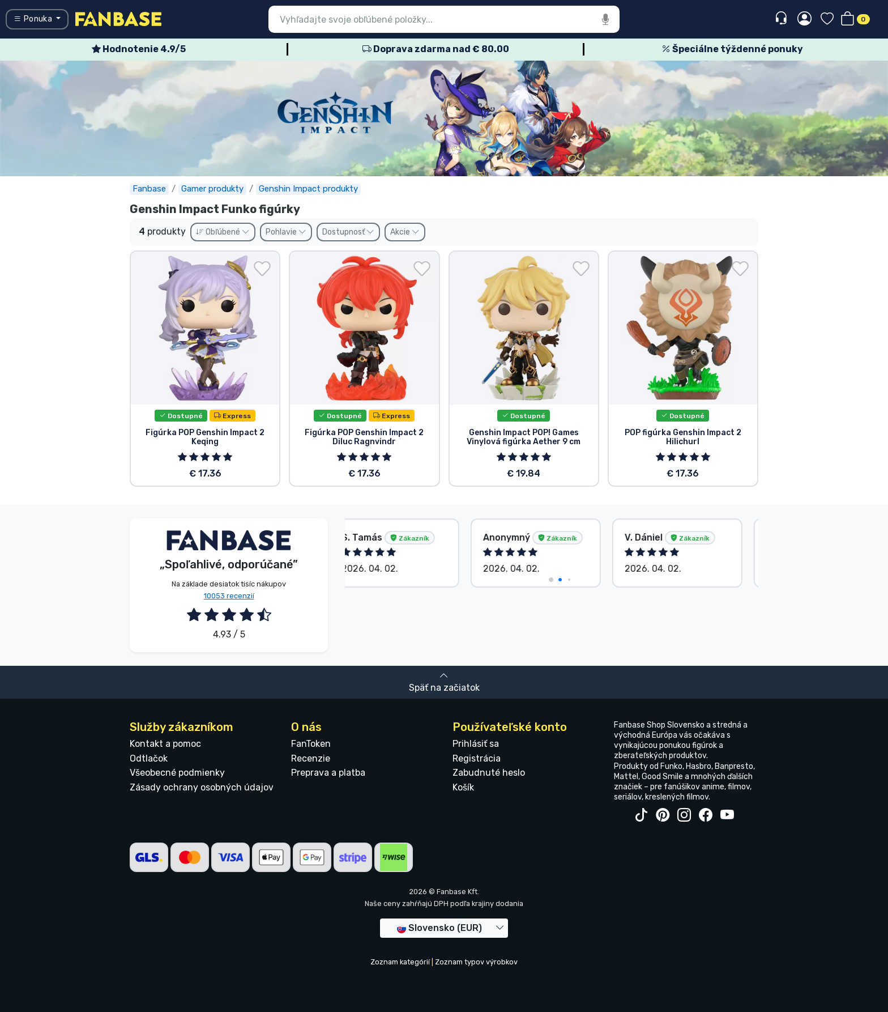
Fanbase (149, 189)
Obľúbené (223, 232)
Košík (463, 787)
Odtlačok (149, 758)
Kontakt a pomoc (165, 743)
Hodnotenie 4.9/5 (139, 49)
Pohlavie (286, 232)
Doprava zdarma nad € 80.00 (435, 49)
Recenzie (310, 758)
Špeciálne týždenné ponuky (732, 49)
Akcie (405, 232)
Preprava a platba (328, 772)
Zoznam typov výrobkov (476, 962)
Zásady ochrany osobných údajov (202, 787)
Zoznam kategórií (400, 962)
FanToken (311, 743)
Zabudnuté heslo (488, 772)
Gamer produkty (212, 189)
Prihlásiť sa (475, 743)
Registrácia (476, 758)
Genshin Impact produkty (308, 189)
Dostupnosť (348, 232)
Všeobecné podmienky (177, 772)
